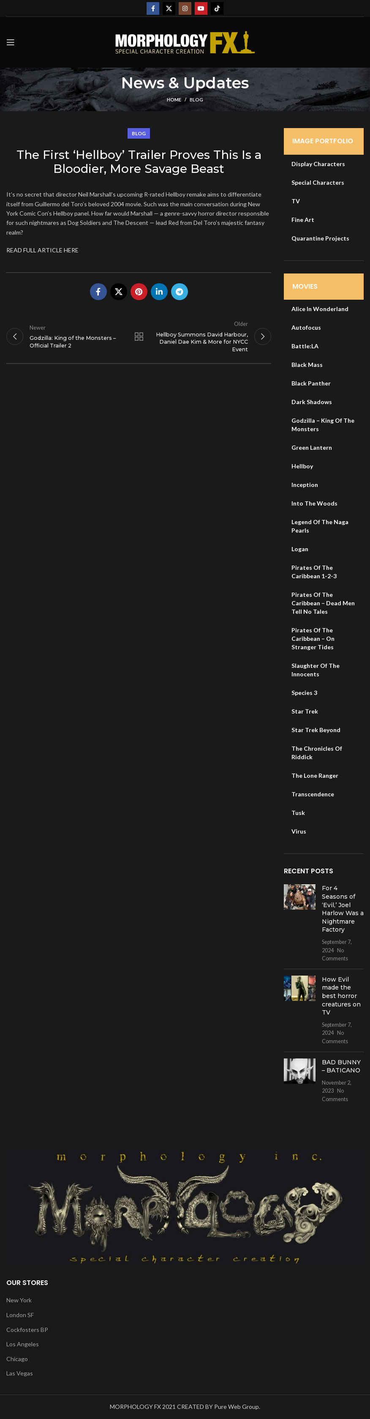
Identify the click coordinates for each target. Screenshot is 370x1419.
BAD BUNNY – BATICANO (341, 1066)
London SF (20, 1314)
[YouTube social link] (201, 8)
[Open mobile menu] (10, 42)
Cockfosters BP (27, 1329)
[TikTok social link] (217, 8)
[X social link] (169, 8)
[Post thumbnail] (300, 923)
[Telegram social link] (179, 291)
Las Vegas (19, 1373)
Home (174, 99)
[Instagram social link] (185, 8)
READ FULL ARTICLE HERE (42, 250)
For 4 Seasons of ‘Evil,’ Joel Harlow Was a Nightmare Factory (343, 908)
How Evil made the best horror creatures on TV (341, 996)
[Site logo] (185, 41)
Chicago (17, 1358)
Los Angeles (22, 1344)
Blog (196, 99)
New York (19, 1300)
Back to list (139, 337)
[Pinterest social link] (139, 291)
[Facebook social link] (153, 8)
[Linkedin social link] (159, 291)
